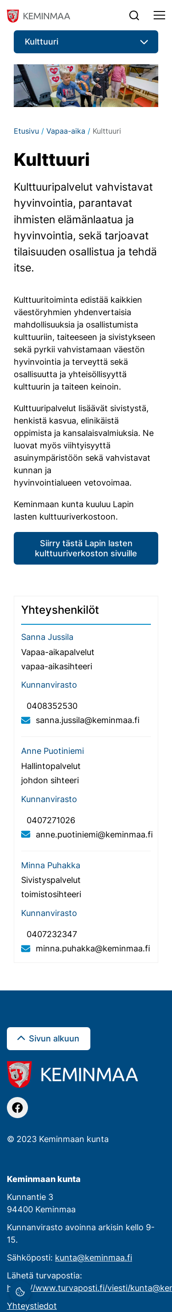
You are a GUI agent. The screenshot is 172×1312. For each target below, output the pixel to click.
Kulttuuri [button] (41, 41)
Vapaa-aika (65, 131)
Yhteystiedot (32, 1306)
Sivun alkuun (54, 1038)
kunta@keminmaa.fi (93, 1257)
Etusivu (26, 131)
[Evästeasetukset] (20, 1292)
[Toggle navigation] (159, 15)
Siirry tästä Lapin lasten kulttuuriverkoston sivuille (86, 548)
